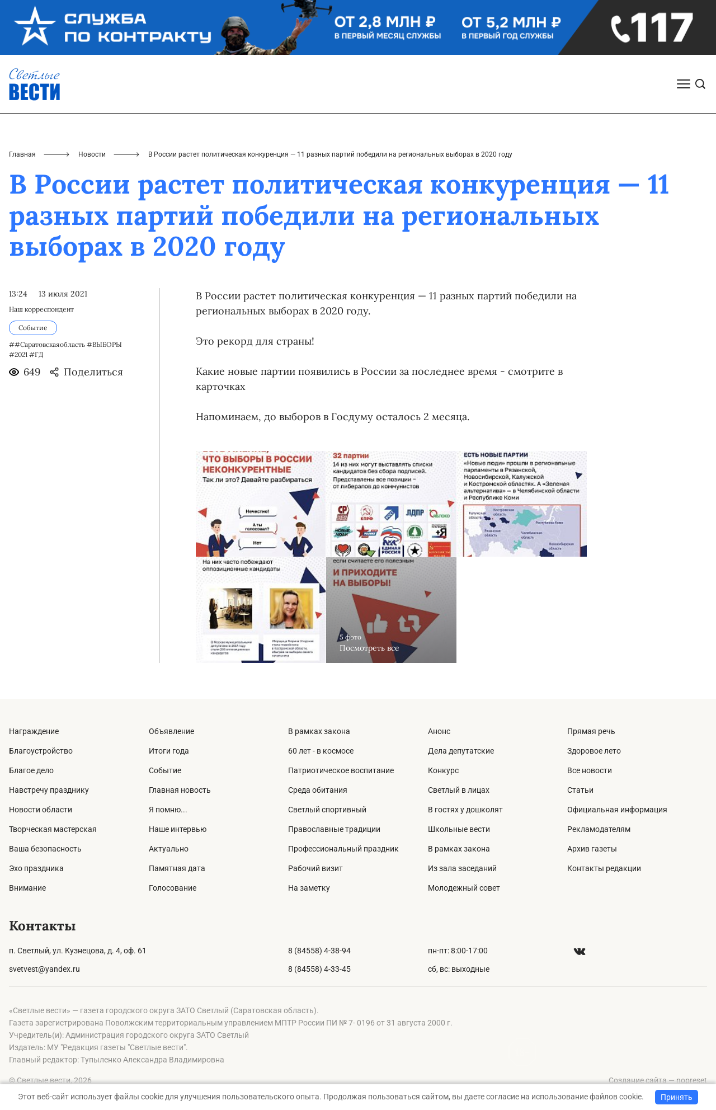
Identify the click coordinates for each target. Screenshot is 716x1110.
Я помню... (168, 809)
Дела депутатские (461, 750)
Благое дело (31, 770)
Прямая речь (591, 731)
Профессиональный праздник (343, 848)
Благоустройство (41, 750)
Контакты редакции (604, 868)
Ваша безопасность (45, 848)
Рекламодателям (598, 829)
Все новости (589, 770)
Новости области (40, 809)
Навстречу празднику (49, 790)
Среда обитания (317, 790)
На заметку (309, 887)
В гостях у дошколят (465, 809)
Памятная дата (177, 868)
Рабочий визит (315, 868)
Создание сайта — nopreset (658, 1080)
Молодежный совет (464, 887)
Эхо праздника (36, 868)
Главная (22, 154)
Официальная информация (617, 809)
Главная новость (180, 790)
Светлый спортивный (327, 809)
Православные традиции (334, 829)
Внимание (27, 887)
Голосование (172, 887)
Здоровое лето (594, 750)
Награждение (34, 731)
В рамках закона (319, 731)
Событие (165, 770)
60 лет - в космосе (321, 750)
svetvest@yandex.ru (44, 969)
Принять (677, 1097)
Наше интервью (177, 829)
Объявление (171, 731)
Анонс (439, 731)
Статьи (580, 790)
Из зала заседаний (462, 868)
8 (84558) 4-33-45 (319, 969)
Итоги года (169, 750)
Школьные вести (459, 829)
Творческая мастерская (53, 829)
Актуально (169, 848)
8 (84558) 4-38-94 (319, 950)
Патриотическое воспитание (341, 770)
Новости (92, 154)
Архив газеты (592, 848)
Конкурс (443, 770)
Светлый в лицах (458, 790)
